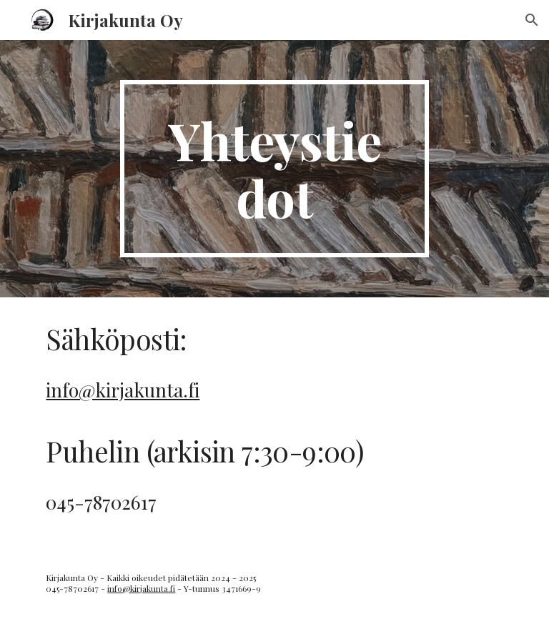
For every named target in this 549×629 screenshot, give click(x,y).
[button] (532, 20)
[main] (274, 168)
